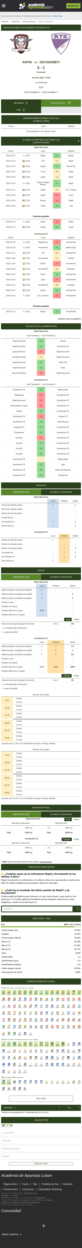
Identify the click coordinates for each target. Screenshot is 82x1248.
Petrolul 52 (71, 166)
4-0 (41, 470)
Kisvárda (71, 285)
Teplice (43, 311)
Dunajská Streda (19, 357)
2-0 (57, 222)
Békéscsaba (71, 247)
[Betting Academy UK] (32, 1226)
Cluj (71, 206)
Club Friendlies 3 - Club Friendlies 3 (41, 92)
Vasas (42, 274)
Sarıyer (71, 156)
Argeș (43, 177)
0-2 (57, 195)
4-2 (57, 247)
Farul (71, 195)
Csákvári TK (63, 416)
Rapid (27, 62)
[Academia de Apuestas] (26, 1226)
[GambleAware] (8, 1239)
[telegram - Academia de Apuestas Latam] (21, 1219)
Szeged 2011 (19, 427)
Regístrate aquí (30, 1193)
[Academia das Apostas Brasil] (15, 1226)
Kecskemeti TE (63, 346)
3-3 (57, 285)
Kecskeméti (50, 62)
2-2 (57, 190)
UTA (43, 161)
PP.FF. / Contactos (45, 1200)
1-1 (57, 161)
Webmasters (40, 1198)
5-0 (41, 368)
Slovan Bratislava (19, 373)
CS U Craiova (71, 190)
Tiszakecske (19, 432)
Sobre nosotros (10, 1234)
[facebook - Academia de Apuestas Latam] (15, 1219)
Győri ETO (63, 362)
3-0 (57, 227)
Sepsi (71, 227)
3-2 (57, 156)
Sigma (43, 222)
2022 (28, 183)
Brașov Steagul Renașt (43, 183)
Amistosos (41, 82)
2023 (41, 87)
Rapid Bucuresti (19, 341)
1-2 (57, 274)
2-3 (57, 311)
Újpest (43, 290)
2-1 (57, 206)
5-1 (41, 464)
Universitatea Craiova (19, 406)
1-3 (41, 416)
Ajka (63, 464)
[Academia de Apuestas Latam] (3, 1226)
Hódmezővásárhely (63, 470)
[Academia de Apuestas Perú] (38, 1226)
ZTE (43, 253)
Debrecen (71, 269)
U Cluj (43, 172)
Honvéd (19, 443)
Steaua (43, 200)
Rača (63, 368)
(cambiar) (45, 1112)
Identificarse (73, 6)
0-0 (57, 172)
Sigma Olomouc (19, 352)
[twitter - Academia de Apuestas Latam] (3, 1219)
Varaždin (18, 438)
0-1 (57, 183)
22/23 (28, 161)
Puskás (71, 258)
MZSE (43, 264)
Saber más (57, 16)
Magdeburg (43, 242)
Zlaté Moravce (63, 422)
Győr (43, 280)
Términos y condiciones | (11, 1202)
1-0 (57, 280)
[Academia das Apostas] (9, 1226)
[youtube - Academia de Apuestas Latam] (9, 1219)
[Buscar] (77, 909)
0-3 (41, 432)
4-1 (57, 242)
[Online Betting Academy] (21, 1226)
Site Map (4, 1196)
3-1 (57, 166)
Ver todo (41, 1098)
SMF (15, 1196)
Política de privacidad (30, 1202)
